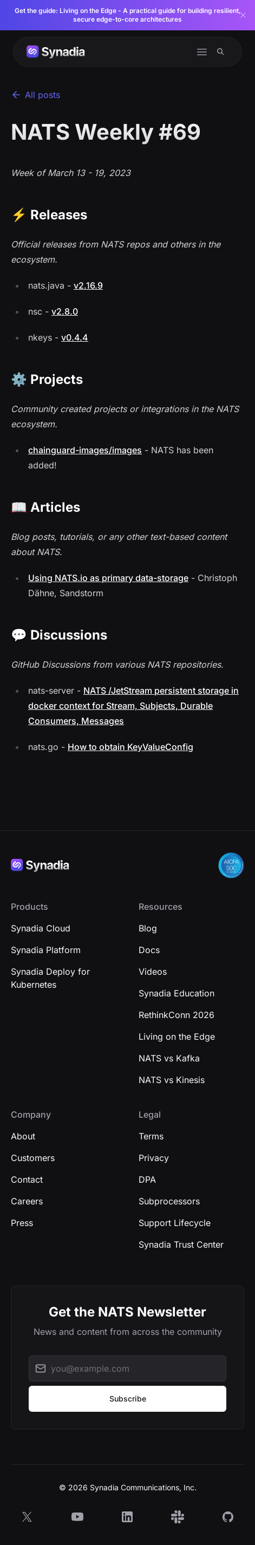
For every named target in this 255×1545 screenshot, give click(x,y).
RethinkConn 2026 (176, 1014)
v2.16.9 (88, 285)
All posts (35, 94)
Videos (153, 971)
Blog (148, 928)
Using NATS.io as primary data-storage (108, 577)
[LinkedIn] (127, 1516)
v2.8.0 (64, 311)
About (23, 1136)
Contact (27, 1179)
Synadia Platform (46, 949)
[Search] (220, 52)
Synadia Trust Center (181, 1244)
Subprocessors (169, 1201)
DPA (147, 1179)
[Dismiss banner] (243, 15)
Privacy (154, 1157)
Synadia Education (176, 993)
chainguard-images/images (85, 450)
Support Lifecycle (175, 1222)
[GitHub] (227, 1516)
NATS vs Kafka (169, 1058)
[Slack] (177, 1516)
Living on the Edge (177, 1036)
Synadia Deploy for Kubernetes (50, 978)
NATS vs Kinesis (172, 1079)
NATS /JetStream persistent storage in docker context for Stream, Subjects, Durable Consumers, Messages (133, 705)
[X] (27, 1516)
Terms (151, 1136)
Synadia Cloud (40, 928)
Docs (149, 949)
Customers (33, 1157)
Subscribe (127, 1398)
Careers (27, 1201)
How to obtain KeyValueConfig (130, 746)
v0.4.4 (74, 337)
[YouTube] (77, 1516)
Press (22, 1222)
